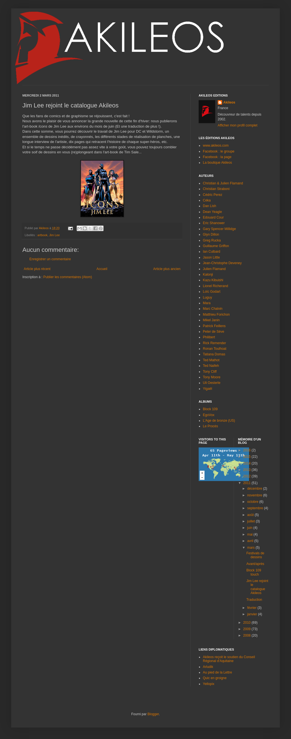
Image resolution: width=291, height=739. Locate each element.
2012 (247, 476)
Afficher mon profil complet (237, 125)
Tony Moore (211, 377)
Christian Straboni (216, 189)
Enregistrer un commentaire (50, 259)
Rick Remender (214, 343)
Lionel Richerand (215, 286)
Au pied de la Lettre (217, 672)
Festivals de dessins (255, 555)
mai (250, 534)
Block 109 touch (253, 572)
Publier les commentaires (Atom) (67, 277)
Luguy (207, 297)
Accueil (102, 269)
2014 (247, 463)
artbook (42, 235)
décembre (255, 489)
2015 (247, 457)
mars (251, 548)
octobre (253, 502)
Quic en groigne (215, 678)
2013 (247, 470)
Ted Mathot (211, 360)
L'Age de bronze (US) (219, 421)
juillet (251, 521)
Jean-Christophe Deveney (222, 263)
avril (250, 541)
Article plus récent (37, 269)
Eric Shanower (214, 223)
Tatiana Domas (214, 354)
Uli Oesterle (211, 383)
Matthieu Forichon (216, 314)
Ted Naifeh (211, 366)
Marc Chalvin (212, 309)
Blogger (153, 714)
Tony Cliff (210, 372)
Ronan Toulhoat (214, 349)
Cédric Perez (212, 195)
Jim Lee (54, 235)
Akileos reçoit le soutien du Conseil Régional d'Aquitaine (229, 659)
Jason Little (211, 257)
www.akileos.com (216, 145)
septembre (255, 508)
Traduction (254, 600)
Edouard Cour (213, 217)
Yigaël (207, 389)
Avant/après (255, 564)
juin (250, 528)
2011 (247, 483)
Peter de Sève (213, 332)
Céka (207, 200)
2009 (247, 629)
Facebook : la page (217, 157)
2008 (247, 635)
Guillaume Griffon (216, 246)
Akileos (229, 102)
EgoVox (208, 415)
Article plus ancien (166, 269)
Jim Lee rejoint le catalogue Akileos (257, 587)
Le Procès (210, 426)
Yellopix (208, 684)
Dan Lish (209, 206)
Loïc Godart (211, 292)
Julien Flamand (214, 269)
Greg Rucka (212, 240)
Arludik (208, 667)
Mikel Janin (211, 320)
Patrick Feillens (214, 326)
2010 (247, 623)
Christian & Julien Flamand (223, 183)
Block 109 (210, 409)
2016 (247, 450)
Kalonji (208, 274)
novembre (255, 495)
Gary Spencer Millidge (219, 229)
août (251, 515)
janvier (252, 614)
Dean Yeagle (212, 212)
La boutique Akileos (217, 163)
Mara (206, 303)
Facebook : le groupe (218, 151)
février (252, 608)
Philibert (209, 337)
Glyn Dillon (211, 234)
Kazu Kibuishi (213, 280)
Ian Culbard (211, 252)
